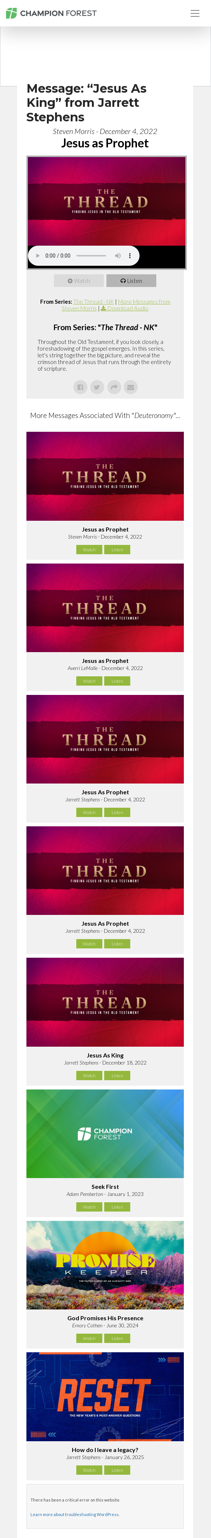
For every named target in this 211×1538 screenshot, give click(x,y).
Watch (82, 280)
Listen (134, 280)
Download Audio (128, 308)
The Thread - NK (93, 301)
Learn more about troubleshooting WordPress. (75, 1514)
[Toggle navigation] (195, 13)
